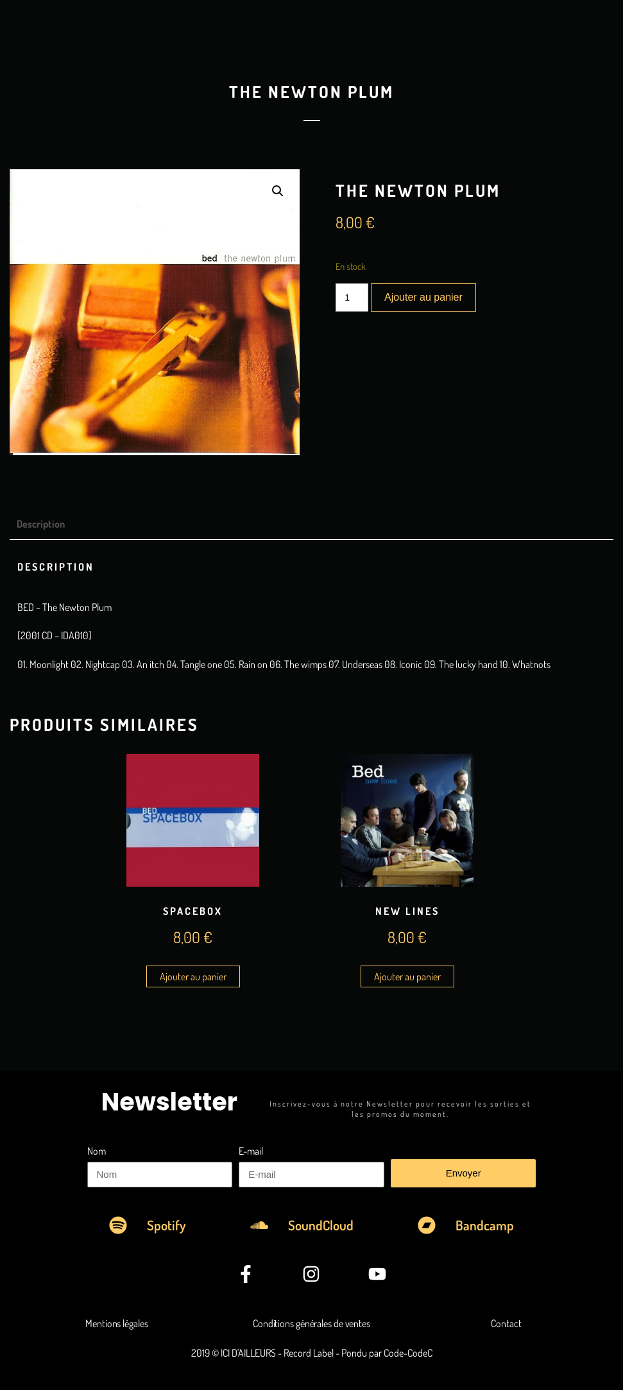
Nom (96, 1150)
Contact (506, 1323)
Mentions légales (116, 1323)
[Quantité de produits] (352, 297)
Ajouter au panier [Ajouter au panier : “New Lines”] (407, 976)
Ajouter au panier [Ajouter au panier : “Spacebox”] (193, 976)
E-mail (251, 1150)
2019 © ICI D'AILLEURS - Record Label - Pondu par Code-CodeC (311, 1352)
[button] (277, 191)
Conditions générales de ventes (311, 1323)
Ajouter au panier (423, 297)
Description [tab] (41, 523)
